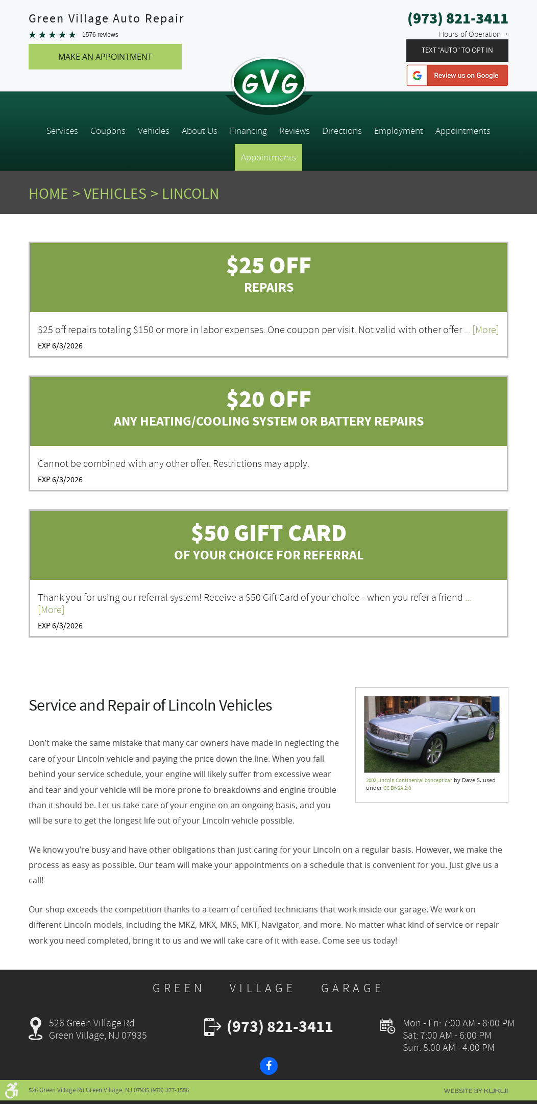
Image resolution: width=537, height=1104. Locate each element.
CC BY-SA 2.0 (397, 788)
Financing (248, 130)
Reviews (294, 130)
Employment (398, 130)
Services (62, 130)
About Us (199, 130)
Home (48, 193)
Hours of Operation (470, 34)
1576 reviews (100, 34)
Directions (342, 130)
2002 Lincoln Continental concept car (409, 780)
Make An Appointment (105, 56)
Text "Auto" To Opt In (457, 50)
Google (457, 75)
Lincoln (190, 193)
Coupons (108, 130)
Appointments (463, 130)
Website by (475, 1091)
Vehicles (153, 130)
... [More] (480, 329)
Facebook (269, 1066)
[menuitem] (62, 131)
